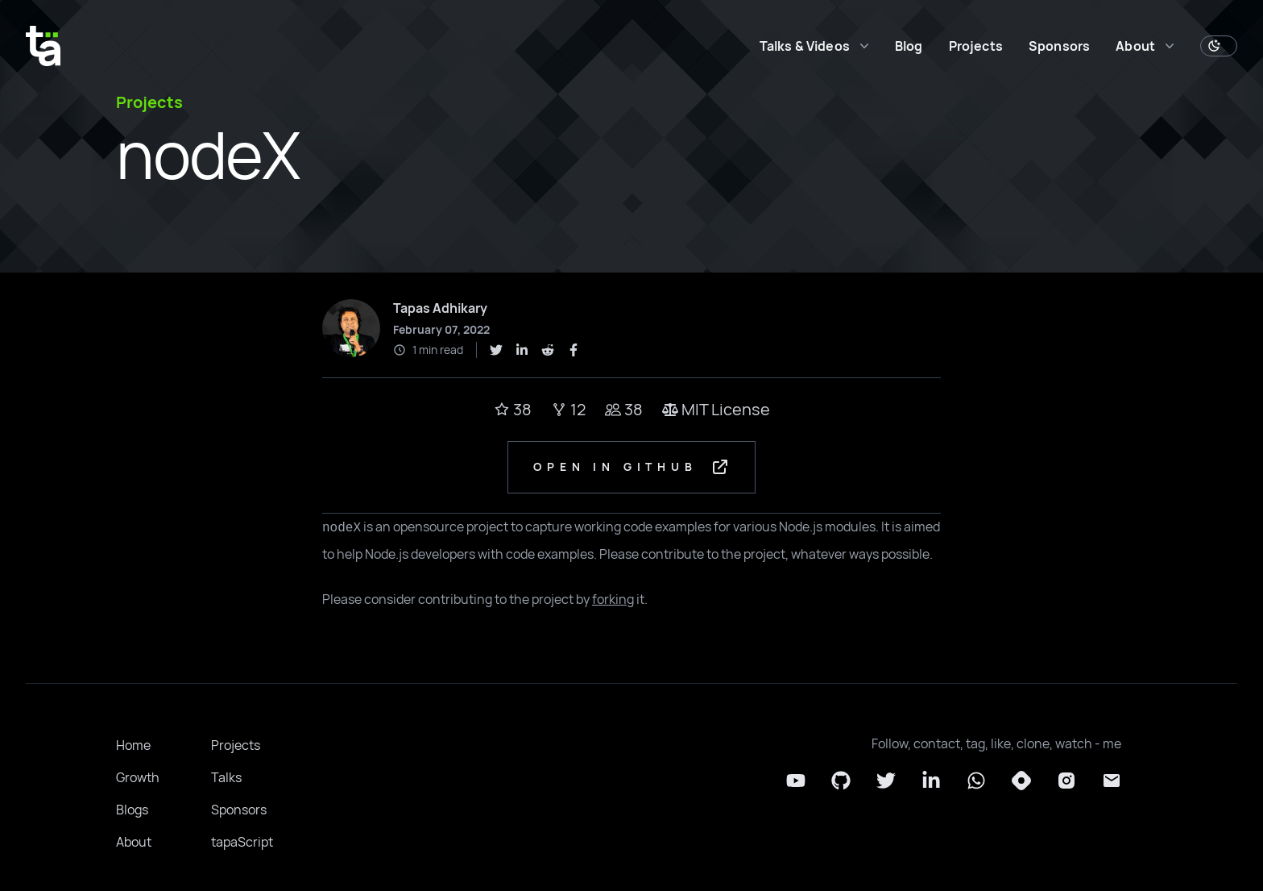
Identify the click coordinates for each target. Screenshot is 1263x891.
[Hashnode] (1021, 781)
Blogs (132, 810)
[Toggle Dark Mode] (1218, 46)
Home (133, 746)
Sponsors (1059, 46)
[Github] (841, 781)
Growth (137, 778)
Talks (226, 778)
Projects (976, 46)
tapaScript (242, 842)
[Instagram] (1066, 781)
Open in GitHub (631, 467)
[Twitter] (886, 781)
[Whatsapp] (976, 781)
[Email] (1111, 781)
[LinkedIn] (931, 781)
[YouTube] (795, 781)
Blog (909, 46)
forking (613, 600)
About (133, 842)
